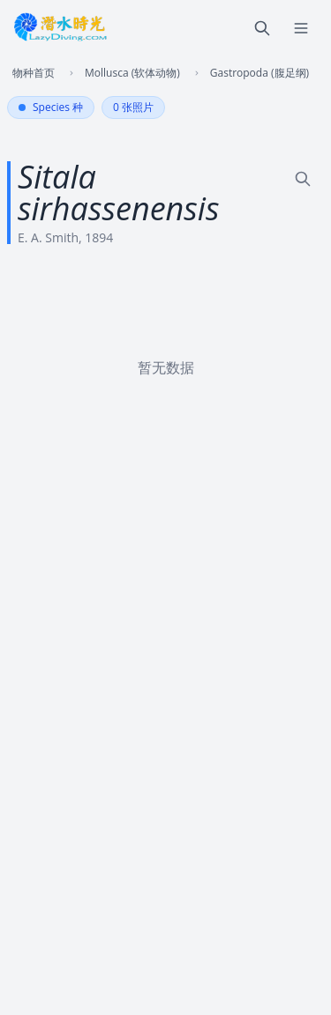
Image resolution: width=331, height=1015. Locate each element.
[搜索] (262, 28)
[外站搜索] (303, 179)
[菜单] (301, 28)
